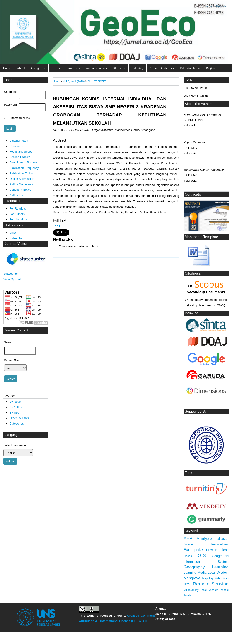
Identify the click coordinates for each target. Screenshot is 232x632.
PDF (57, 226)
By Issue (15, 401)
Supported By (196, 411)
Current (57, 68)
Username (10, 92)
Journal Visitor (16, 244)
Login (208, 6)
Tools (189, 473)
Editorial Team (190, 68)
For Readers (18, 208)
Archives (74, 68)
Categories (38, 68)
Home (7, 68)
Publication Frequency (24, 168)
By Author (16, 407)
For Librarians (19, 219)
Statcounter (11, 273)
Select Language (14, 445)
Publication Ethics (21, 173)
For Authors (17, 214)
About (21, 68)
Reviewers (16, 146)
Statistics (119, 68)
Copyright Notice (20, 189)
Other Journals (19, 418)
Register (221, 6)
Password (10, 104)
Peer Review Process (24, 162)
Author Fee (17, 195)
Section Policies (20, 157)
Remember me (20, 118)
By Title (14, 412)
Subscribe (16, 238)
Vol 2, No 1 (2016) (74, 81)
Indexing (137, 68)
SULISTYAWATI (97, 81)
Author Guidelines (162, 68)
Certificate (193, 194)
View (13, 233)
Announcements (96, 68)
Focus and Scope (21, 151)
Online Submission (22, 178)
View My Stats (12, 279)
